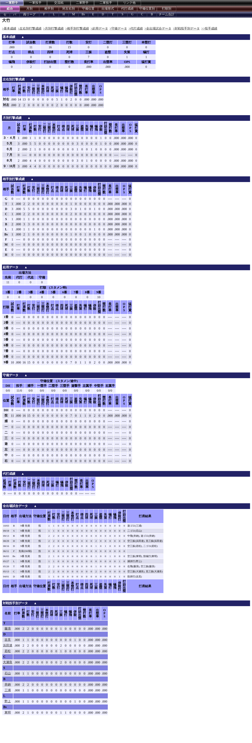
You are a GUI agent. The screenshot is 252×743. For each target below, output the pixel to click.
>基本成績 (9, 28)
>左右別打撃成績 (30, 28)
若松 (8, 651)
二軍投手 (106, 2)
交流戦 (58, 2)
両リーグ (29, 14)
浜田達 (7, 645)
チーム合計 (166, 14)
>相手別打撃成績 (77, 28)
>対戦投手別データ (186, 28)
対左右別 (68, 8)
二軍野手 (82, 2)
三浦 (8, 690)
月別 (29, 8)
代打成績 (127, 8)
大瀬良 (7, 662)
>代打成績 (136, 28)
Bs (83, 14)
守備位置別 (147, 8)
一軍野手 (11, 2)
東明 (8, 712)
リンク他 (129, 2)
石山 (8, 673)
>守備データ (118, 28)
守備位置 (88, 8)
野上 (8, 701)
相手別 (49, 8)
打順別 (166, 8)
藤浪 (8, 628)
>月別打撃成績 (53, 28)
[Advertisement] (64, 732)
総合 (10, 8)
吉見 (8, 639)
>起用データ (99, 28)
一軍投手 (35, 2)
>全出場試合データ (157, 28)
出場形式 (108, 8)
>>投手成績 (209, 28)
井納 (8, 684)
